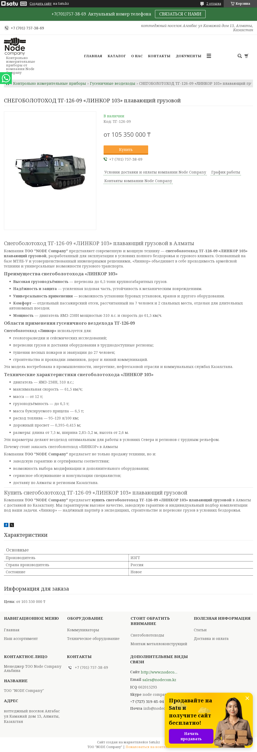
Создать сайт (41, 4)
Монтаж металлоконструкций (159, 643)
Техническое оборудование (93, 638)
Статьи (200, 629)
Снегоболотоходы (147, 635)
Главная (93, 56)
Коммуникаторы (83, 629)
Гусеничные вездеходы (112, 83)
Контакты (159, 56)
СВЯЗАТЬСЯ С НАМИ (180, 14)
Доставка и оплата (211, 638)
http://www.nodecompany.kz (159, 672)
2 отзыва (213, 3)
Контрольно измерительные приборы (49, 83)
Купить (126, 149)
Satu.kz (154, 742)
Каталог (117, 56)
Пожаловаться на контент (148, 747)
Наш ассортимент (21, 638)
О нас (137, 56)
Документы (188, 56)
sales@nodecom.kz (159, 679)
